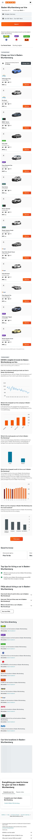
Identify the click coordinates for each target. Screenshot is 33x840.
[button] (2, 2)
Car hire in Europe (15, 814)
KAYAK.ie (3, 814)
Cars (8, 814)
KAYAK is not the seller (17, 832)
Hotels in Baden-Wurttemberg (11, 803)
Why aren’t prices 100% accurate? (17, 838)
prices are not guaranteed (7, 827)
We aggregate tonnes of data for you (17, 835)
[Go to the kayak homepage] (10, 2)
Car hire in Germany (25, 814)
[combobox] (6, 10)
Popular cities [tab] (20, 792)
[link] (16, 539)
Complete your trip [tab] (8, 792)
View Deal (27, 84)
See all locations (11, 630)
